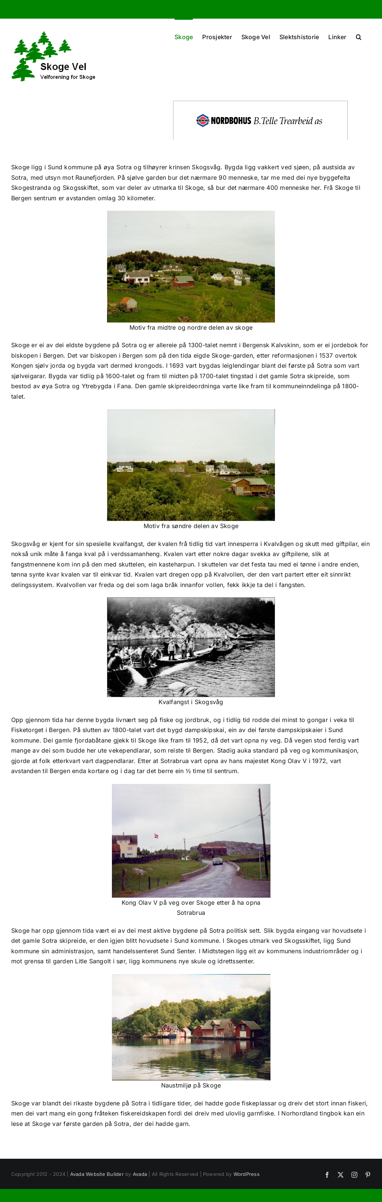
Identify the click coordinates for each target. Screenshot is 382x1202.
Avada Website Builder (97, 1174)
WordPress (247, 1174)
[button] (358, 36)
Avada (140, 1174)
